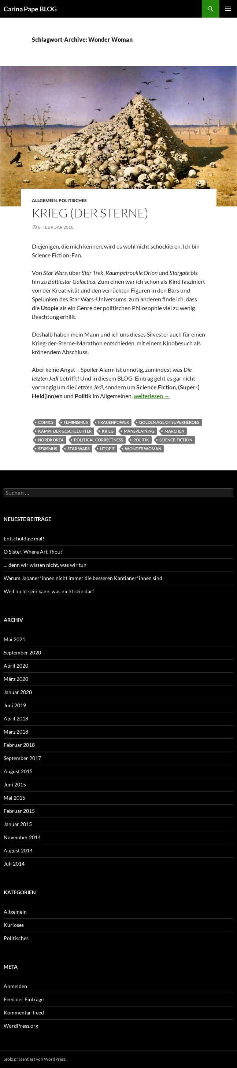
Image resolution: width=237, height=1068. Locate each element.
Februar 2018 (19, 745)
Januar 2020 (18, 692)
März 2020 (16, 679)
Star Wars (78, 448)
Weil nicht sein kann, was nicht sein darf (49, 591)
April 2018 (16, 718)
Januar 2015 (18, 824)
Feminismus (76, 422)
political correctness (98, 439)
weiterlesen (152, 395)
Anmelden (15, 986)
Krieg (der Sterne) (90, 212)
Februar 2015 (19, 811)
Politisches (73, 200)
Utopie (107, 448)
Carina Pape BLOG (30, 9)
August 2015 (18, 771)
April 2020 (16, 666)
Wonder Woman (143, 448)
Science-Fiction (175, 439)
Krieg (108, 431)
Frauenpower (113, 422)
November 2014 (22, 837)
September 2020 (22, 652)
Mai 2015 (14, 797)
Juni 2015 (15, 784)
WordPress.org (21, 1026)
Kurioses (14, 925)
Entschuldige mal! (24, 538)
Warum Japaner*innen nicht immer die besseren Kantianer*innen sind (83, 578)
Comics (45, 422)
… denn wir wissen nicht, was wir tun (45, 565)
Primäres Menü (228, 9)
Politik (141, 439)
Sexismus (47, 448)
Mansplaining (139, 431)
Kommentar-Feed (24, 1012)
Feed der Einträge (24, 999)
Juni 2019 (15, 705)
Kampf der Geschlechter (65, 431)
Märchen (174, 431)
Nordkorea (51, 439)
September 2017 (22, 758)
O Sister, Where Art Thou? (33, 551)
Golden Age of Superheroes (169, 422)
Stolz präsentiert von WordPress (35, 1059)
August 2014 (18, 850)
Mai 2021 (14, 639)
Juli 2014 (14, 863)
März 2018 (16, 731)
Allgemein (44, 200)
